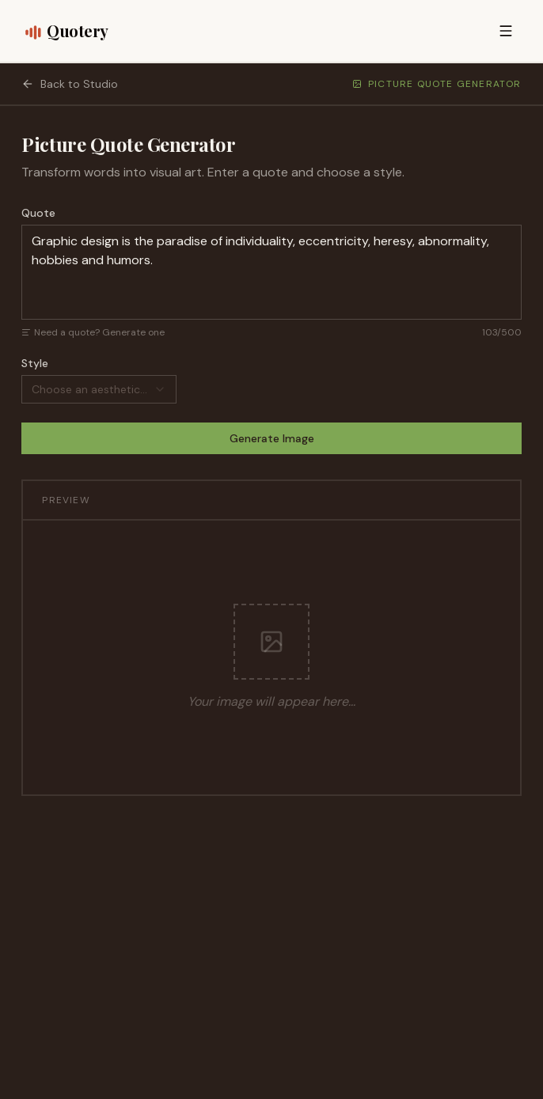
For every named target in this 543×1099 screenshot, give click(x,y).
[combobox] (99, 389)
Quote (38, 212)
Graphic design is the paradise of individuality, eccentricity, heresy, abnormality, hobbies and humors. (271, 272)
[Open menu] (506, 31)
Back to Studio (69, 84)
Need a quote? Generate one (93, 332)
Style (34, 363)
